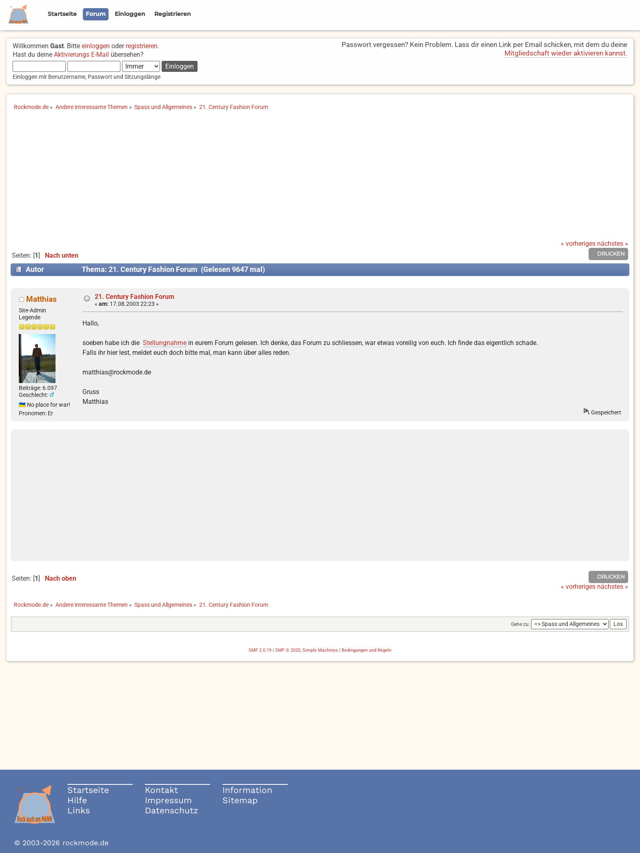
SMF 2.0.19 (260, 650)
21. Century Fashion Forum (134, 297)
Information (247, 790)
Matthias (41, 299)
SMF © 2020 (287, 650)
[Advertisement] (320, 179)
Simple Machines (320, 650)
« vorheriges (578, 243)
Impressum (168, 800)
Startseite (88, 790)
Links (78, 810)
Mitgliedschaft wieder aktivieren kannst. (565, 53)
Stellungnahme (165, 343)
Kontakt (161, 790)
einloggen (96, 46)
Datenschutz (171, 810)
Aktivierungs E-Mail (81, 54)
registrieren (142, 46)
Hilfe (77, 800)
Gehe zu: (520, 624)
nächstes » (612, 243)
